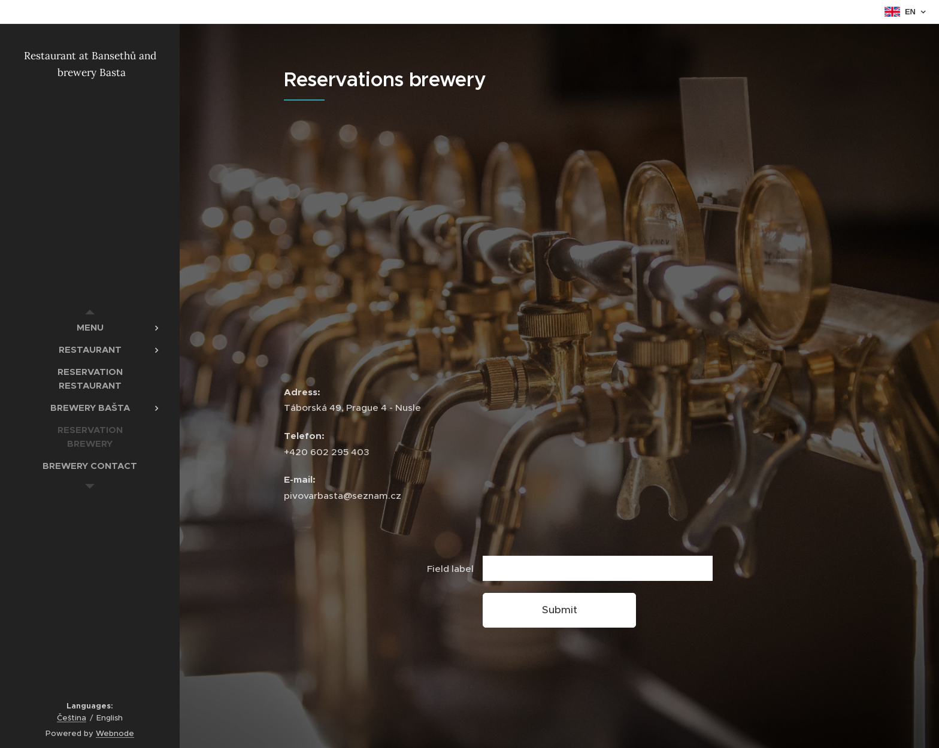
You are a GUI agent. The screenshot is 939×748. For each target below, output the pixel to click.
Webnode (115, 733)
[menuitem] (90, 327)
